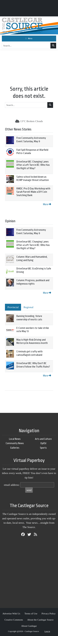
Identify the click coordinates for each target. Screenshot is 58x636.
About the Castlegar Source (40, 619)
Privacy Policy (49, 613)
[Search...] (26, 46)
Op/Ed (43, 443)
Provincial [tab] (13, 307)
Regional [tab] (28, 307)
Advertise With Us (11, 613)
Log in (47, 631)
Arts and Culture (43, 438)
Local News (15, 438)
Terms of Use (30, 613)
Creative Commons (13, 619)
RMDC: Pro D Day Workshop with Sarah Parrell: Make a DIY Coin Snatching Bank (33, 192)
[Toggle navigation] (29, 38)
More (47, 204)
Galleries (14, 447)
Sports (43, 447)
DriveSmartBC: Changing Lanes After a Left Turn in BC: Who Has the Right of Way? (33, 165)
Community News (15, 443)
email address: (11, 484)
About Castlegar (29, 626)
